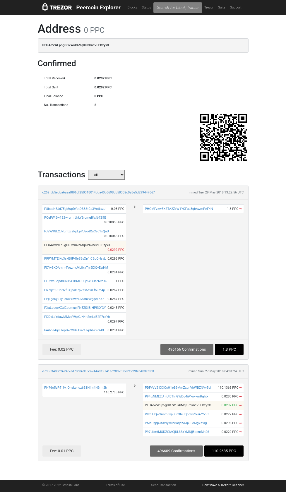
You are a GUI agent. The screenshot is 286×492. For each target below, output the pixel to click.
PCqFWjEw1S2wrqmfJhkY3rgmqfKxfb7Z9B (75, 218)
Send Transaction (163, 485)
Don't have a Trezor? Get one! (223, 485)
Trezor (208, 7)
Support (236, 7)
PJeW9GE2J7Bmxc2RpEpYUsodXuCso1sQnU (76, 231)
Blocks (132, 7)
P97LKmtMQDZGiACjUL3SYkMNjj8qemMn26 (177, 432)
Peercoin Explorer (98, 7)
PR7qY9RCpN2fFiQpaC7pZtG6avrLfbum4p (74, 290)
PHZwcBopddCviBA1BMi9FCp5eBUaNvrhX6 (75, 281)
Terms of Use (115, 485)
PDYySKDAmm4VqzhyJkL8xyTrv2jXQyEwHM (76, 268)
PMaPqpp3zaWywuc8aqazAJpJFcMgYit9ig (176, 423)
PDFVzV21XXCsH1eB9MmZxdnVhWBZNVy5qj (178, 388)
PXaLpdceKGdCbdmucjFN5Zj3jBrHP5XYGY (75, 308)
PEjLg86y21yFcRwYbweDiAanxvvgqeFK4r (74, 299)
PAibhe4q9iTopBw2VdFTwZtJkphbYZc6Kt (74, 330)
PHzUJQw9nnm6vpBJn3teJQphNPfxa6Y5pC (177, 414)
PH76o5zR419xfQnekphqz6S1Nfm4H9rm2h (75, 388)
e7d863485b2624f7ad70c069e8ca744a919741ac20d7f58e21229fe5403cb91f (98, 371)
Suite (221, 7)
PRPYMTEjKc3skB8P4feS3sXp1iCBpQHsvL (75, 258)
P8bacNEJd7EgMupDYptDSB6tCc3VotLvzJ (74, 209)
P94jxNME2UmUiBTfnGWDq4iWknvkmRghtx (176, 396)
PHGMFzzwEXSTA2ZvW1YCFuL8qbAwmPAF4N (179, 209)
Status (146, 7)
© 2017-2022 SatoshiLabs (61, 485)
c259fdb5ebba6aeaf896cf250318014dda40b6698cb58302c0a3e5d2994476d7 (98, 192)
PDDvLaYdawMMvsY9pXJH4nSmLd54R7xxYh (77, 317)
